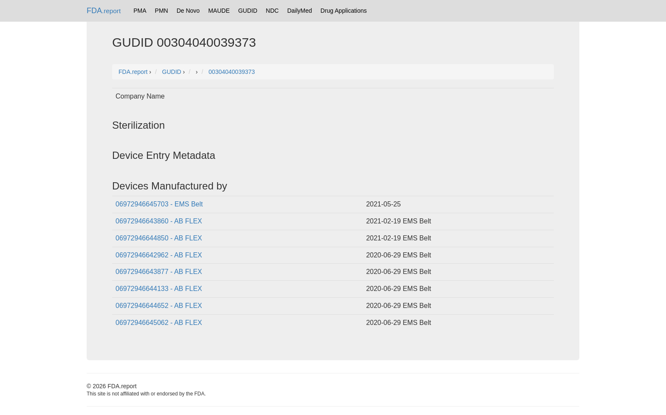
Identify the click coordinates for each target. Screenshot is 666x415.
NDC (272, 10)
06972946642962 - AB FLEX (159, 255)
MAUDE (219, 10)
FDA (104, 10)
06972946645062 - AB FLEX (159, 322)
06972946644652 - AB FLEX (159, 305)
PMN (161, 10)
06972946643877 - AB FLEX (159, 271)
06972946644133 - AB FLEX (159, 288)
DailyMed (299, 10)
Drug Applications (344, 10)
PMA (139, 10)
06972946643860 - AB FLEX (159, 221)
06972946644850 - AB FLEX (159, 238)
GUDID (247, 10)
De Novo (188, 10)
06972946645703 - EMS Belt (159, 204)
